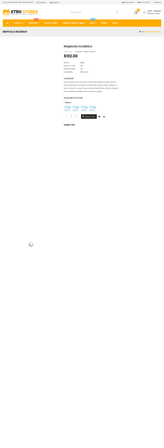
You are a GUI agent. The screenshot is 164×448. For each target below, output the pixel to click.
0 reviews (78, 51)
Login (149, 11)
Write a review (89, 51)
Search (117, 12)
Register (157, 11)
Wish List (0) (145, 2)
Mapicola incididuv (152, 32)
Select (68, 102)
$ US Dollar (41, 2)
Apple (82, 62)
